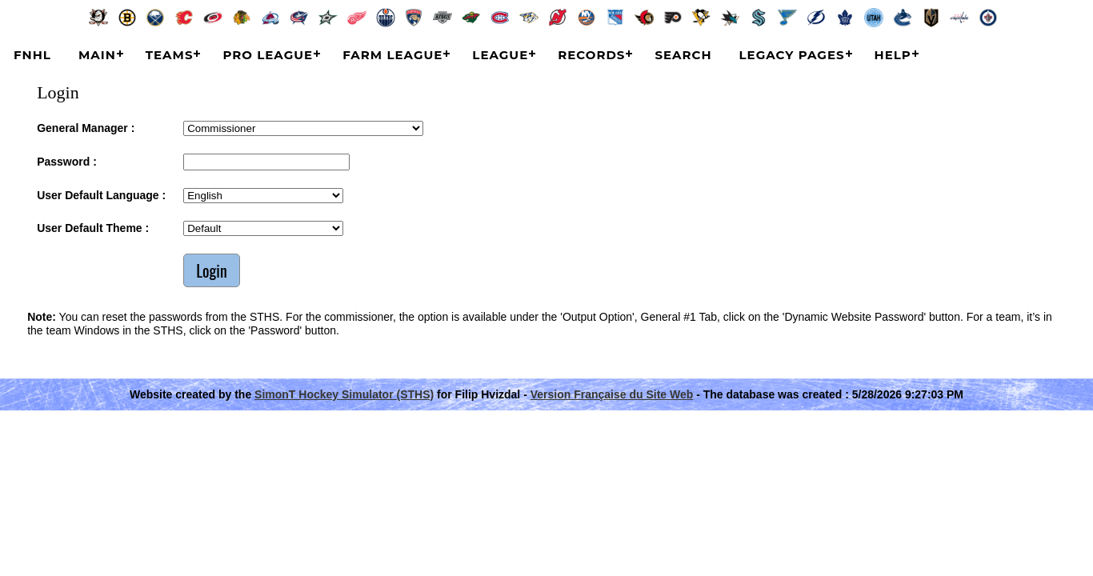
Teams (170, 54)
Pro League (267, 54)
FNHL (32, 54)
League (500, 54)
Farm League (392, 54)
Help (893, 54)
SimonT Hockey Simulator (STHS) (344, 394)
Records (591, 54)
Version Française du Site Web (612, 394)
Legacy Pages (792, 54)
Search (683, 54)
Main (97, 54)
